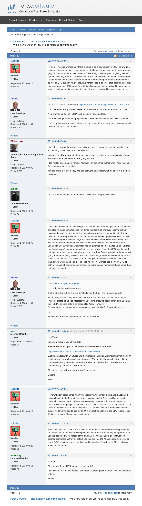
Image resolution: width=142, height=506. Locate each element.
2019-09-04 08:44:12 (58, 188)
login (105, 51)
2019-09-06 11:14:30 (58, 423)
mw (12, 331)
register (114, 51)
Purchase (50, 20)
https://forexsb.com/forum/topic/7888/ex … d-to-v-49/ (104, 104)
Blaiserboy (16, 141)
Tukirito (14, 60)
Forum (82, 20)
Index (13, 29)
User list (32, 29)
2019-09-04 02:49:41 (58, 141)
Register (51, 29)
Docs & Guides (67, 20)
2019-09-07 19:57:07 (58, 455)
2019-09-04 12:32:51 (58, 277)
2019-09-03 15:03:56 (58, 61)
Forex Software (17, 20)
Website (14, 135)
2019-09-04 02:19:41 (58, 98)
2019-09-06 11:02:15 (58, 389)
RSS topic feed (125, 56)
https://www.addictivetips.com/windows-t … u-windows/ (74, 351)
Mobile (22, 29)
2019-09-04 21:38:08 (58, 331)
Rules (41, 29)
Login (60, 29)
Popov (14, 98)
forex (36, 5)
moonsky (15, 455)
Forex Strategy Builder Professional (48, 41)
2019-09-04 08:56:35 (58, 220)
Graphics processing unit (67, 283)
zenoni (14, 188)
